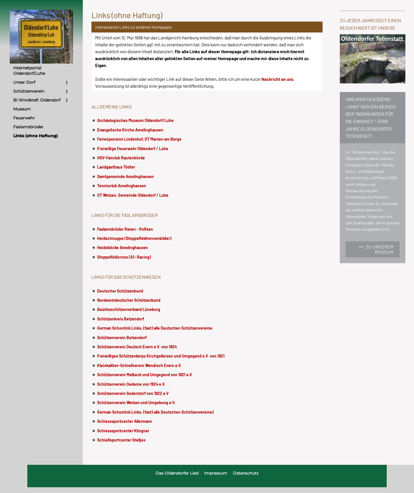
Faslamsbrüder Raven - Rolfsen (125, 229)
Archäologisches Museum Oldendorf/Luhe (135, 120)
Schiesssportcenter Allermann (124, 421)
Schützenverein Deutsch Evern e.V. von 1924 (137, 346)
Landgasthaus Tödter (116, 167)
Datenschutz (245, 473)
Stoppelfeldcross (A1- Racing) (124, 257)
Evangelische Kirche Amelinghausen (130, 129)
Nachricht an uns (277, 79)
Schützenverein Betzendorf (122, 337)
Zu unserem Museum (376, 249)
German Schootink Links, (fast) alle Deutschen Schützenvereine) (155, 412)
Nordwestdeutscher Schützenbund (128, 300)
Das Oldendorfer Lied (177, 473)
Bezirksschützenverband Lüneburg (128, 309)
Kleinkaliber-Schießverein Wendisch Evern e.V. (139, 365)
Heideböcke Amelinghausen (122, 247)
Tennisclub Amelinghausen (121, 185)
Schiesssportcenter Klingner (123, 430)
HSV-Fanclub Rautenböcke (121, 157)
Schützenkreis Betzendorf (120, 318)
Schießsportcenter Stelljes (121, 439)
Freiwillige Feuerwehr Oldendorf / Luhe (132, 148)
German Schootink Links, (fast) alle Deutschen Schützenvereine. (155, 328)
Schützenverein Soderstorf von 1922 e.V (133, 393)
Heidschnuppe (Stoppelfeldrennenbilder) (134, 238)
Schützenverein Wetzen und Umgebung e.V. (136, 402)
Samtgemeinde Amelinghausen (125, 176)
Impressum (215, 473)
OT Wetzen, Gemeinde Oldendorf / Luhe (132, 195)
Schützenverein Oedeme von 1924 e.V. (131, 384)
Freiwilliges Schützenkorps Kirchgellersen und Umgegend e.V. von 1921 (161, 355)
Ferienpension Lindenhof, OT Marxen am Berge (139, 139)
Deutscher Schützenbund (120, 290)
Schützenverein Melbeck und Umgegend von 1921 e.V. (145, 374)
